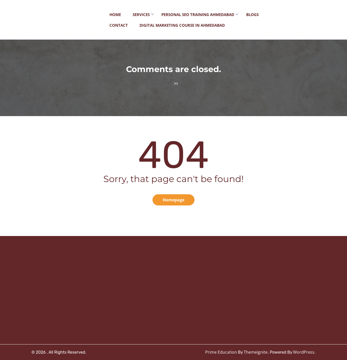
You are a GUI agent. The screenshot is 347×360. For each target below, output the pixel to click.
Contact (118, 25)
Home (115, 14)
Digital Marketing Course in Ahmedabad (182, 25)
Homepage (173, 200)
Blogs (252, 14)
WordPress (303, 352)
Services (141, 14)
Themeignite (256, 352)
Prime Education (221, 352)
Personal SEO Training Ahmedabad (197, 14)
